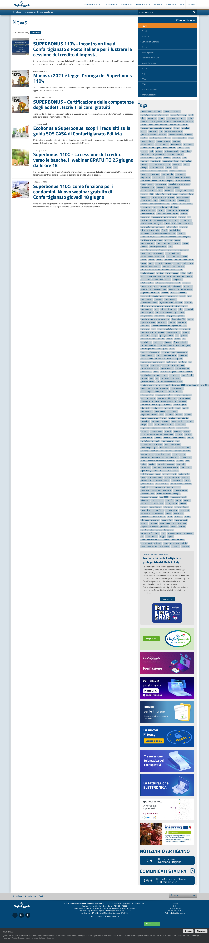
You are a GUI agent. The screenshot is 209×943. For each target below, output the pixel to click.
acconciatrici (160, 332)
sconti (174, 474)
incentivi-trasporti (180, 490)
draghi (143, 424)
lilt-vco (171, 391)
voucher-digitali (147, 312)
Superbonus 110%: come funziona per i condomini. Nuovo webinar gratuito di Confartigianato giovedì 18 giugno (73, 191)
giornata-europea (148, 381)
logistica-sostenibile (149, 546)
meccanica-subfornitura (167, 398)
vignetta (182, 217)
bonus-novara (146, 438)
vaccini (173, 293)
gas (178, 253)
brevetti (161, 339)
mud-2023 (164, 497)
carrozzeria (187, 395)
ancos (143, 125)
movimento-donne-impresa (162, 181)
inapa (143, 184)
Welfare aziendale (149, 89)
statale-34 (155, 293)
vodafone (183, 194)
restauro (159, 151)
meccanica (182, 322)
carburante (156, 421)
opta (151, 378)
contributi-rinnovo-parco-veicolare (154, 375)
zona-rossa (178, 513)
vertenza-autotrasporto (161, 326)
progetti (182, 296)
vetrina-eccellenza (164, 493)
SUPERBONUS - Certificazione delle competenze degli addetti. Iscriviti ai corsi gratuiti (83, 104)
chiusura (161, 210)
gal (142, 299)
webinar (144, 121)
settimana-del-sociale (173, 131)
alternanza (145, 500)
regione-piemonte (163, 141)
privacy (161, 118)
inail (151, 151)
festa (162, 523)
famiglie (187, 500)
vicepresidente (146, 316)
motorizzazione (167, 441)
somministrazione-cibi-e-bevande (160, 434)
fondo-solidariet (181, 520)
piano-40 (168, 342)
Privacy (175, 903)
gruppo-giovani (167, 401)
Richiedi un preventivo (152, 924)
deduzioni (166, 266)
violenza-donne (183, 197)
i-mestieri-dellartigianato (167, 329)
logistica (144, 128)
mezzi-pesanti (170, 299)
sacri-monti (165, 372)
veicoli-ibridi (170, 253)
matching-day (184, 474)
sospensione (182, 352)
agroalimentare (161, 125)
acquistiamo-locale (148, 345)
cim (190, 362)
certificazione (146, 372)
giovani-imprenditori (149, 134)
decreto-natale (171, 510)
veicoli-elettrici (154, 266)
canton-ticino (157, 279)
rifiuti (191, 138)
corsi (175, 167)
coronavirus (152, 118)
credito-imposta (173, 177)
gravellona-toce (147, 484)
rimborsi (165, 365)
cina (187, 461)
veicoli (177, 283)
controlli (166, 474)
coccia (183, 220)
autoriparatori (161, 184)
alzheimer (174, 207)
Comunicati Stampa (150, 41)
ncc (163, 428)
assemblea (182, 138)
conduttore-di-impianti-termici (153, 276)
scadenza (182, 293)
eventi (166, 111)
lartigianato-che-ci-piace (163, 220)
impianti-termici (186, 204)
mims (187, 480)
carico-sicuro (188, 263)
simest (167, 279)
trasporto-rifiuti (184, 398)
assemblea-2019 (173, 332)
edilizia (188, 161)
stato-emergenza (182, 368)
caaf (163, 533)
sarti (169, 276)
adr (189, 220)
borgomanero (157, 217)
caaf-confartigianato (182, 451)
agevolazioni (179, 312)
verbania (179, 434)
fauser (185, 507)
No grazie (201, 931)
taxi (174, 138)
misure (163, 296)
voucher (180, 154)
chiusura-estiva (147, 395)
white (183, 273)
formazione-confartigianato (151, 444)
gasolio (158, 158)
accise (190, 118)
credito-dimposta (147, 273)
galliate (181, 316)
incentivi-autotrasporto (150, 352)
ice (174, 200)
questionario (171, 523)
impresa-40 (172, 411)
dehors (179, 391)
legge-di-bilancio (167, 368)
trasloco (163, 418)
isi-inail (155, 388)
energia (144, 167)
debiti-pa (154, 451)
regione (177, 240)
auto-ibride (145, 388)
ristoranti (157, 543)
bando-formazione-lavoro (151, 490)
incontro (178, 260)
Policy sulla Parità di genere (175, 913)
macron (169, 339)
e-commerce (180, 174)
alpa (157, 230)
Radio (144, 47)
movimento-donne (148, 171)
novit (178, 408)
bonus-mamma (182, 428)
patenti (174, 204)
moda (150, 125)
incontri (173, 171)
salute (143, 260)
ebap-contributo (179, 438)
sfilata (187, 517)
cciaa (173, 270)
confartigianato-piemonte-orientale (154, 115)
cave (156, 286)
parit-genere (146, 253)
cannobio (144, 365)
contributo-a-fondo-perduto (151, 240)
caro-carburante (158, 227)
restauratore (146, 207)
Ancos (144, 68)
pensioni (188, 414)
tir (169, 138)
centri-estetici (165, 200)
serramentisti (146, 286)
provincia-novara (177, 365)
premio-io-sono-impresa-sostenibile (155, 319)
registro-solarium (166, 302)
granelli (144, 164)
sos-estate (145, 181)
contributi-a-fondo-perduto (179, 184)
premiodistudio (178, 266)
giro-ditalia (145, 408)
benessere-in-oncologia (150, 174)
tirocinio (160, 273)
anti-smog (164, 388)
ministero (165, 352)
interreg (144, 194)
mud (151, 164)
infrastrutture (172, 227)
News (39, 12)
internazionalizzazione (167, 237)
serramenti (145, 154)
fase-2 (164, 230)
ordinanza (178, 517)
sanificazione (157, 408)
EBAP (144, 84)
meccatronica (175, 125)
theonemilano (177, 480)
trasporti (167, 121)
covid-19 (181, 233)
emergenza (183, 210)
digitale (185, 243)
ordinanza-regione (183, 345)
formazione (175, 111)
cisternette (169, 378)
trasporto (157, 111)
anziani (188, 484)
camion (177, 243)
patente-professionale (157, 289)
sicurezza (188, 134)
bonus (165, 144)
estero (143, 464)
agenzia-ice (176, 326)
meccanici (169, 306)
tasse (172, 349)
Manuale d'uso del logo (175, 910)
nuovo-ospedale (178, 421)
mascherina (174, 375)
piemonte (145, 451)
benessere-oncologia (149, 497)
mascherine (167, 161)
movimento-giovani (174, 358)
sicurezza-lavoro (147, 230)
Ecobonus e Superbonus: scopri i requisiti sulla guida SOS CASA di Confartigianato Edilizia (81, 130)
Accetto (188, 931)
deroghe (186, 332)
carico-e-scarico (159, 517)
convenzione (186, 151)
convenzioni (162, 171)
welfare (171, 154)
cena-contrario (147, 358)
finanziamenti (176, 144)
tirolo (148, 536)
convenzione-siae (166, 447)
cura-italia (158, 299)
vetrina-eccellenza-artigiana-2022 (165, 457)
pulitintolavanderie (183, 181)
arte (182, 467)
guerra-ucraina (158, 362)
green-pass (153, 131)
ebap (143, 118)
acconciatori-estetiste (149, 368)
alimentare (145, 306)
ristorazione (159, 316)
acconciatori (175, 115)
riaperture (145, 428)
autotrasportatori (147, 213)
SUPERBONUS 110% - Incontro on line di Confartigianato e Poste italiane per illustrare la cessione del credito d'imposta (82, 49)
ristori (188, 467)
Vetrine (191, 4)
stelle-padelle (146, 220)
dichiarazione (180, 424)
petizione (186, 283)
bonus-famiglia (187, 375)
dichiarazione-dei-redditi (150, 270)
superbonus (35, 32)
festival (175, 273)
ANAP (144, 78)
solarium (170, 428)
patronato (176, 141)
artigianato (160, 194)
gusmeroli (185, 546)
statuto (155, 296)
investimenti (155, 161)
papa (174, 372)
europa (154, 335)
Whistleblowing (175, 908)
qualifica (184, 335)
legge (155, 200)
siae (182, 161)
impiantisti (189, 309)
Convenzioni (110, 4)
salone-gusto (162, 349)
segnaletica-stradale (149, 414)
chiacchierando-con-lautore (171, 381)
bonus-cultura (180, 401)
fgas (156, 309)
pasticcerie (188, 286)
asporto (170, 536)
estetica (144, 246)
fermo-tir (144, 431)
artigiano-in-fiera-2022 (150, 533)
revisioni (177, 263)
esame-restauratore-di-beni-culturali (155, 540)
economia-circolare (160, 207)
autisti (158, 144)
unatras (144, 138)
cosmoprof (145, 335)
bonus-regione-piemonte (161, 405)
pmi (189, 217)
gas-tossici (162, 322)
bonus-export (185, 329)
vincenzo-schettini (148, 339)
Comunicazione (92, 4)
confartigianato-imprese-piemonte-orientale (158, 233)
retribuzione (145, 467)
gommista (145, 421)
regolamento (172, 210)
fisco (176, 161)
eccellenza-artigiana (149, 237)
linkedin (159, 260)
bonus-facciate (155, 507)
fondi (161, 414)
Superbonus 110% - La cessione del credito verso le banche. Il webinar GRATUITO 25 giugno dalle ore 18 (83, 160)
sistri (178, 378)
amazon (144, 507)
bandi (143, 477)
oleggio (162, 536)
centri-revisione (147, 158)
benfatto (180, 461)
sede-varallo (171, 362)
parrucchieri (161, 243)
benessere (161, 187)
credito (144, 289)
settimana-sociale (171, 151)
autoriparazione (173, 118)
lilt (165, 138)
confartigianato (156, 121)
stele (170, 246)
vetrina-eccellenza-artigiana (167, 213)
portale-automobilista (164, 312)
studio (180, 270)
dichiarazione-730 (178, 319)
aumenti (165, 293)
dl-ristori (188, 434)
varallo (167, 223)
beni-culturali (164, 546)
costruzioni (155, 428)
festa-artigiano (147, 391)
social (158, 474)
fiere (143, 461)
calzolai (168, 167)
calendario (145, 329)
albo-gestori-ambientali (150, 520)
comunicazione (147, 256)
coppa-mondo (146, 503)
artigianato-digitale (155, 477)
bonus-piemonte (147, 187)
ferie (191, 194)
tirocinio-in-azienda (182, 447)
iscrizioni (182, 526)
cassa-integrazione (148, 190)
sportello (189, 421)
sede (175, 194)
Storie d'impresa (149, 62)
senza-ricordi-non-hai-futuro (152, 510)
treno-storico (174, 289)
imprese (167, 158)
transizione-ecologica (166, 464)
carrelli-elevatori (147, 530)
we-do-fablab (146, 223)
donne (143, 263)
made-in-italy (167, 520)
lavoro (151, 148)
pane (153, 329)
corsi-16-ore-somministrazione (153, 250)
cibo (180, 309)
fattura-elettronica (185, 223)
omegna (176, 493)
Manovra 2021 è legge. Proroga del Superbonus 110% (82, 78)
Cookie (175, 906)
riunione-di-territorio (149, 302)
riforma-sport (146, 543)
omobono (182, 362)
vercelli (184, 125)
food (143, 434)
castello (172, 148)
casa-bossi (145, 296)
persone (168, 263)
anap (184, 115)
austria (181, 372)
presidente (164, 526)
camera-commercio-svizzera (152, 513)
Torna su (183, 895)
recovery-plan (178, 276)
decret (154, 536)
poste (156, 372)
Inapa (144, 73)
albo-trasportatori (148, 349)
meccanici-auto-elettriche (166, 355)
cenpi (155, 177)
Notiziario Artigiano (150, 57)
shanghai (177, 431)
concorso (178, 302)
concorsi (165, 270)
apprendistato (146, 411)
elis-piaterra (146, 480)
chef (150, 424)
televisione (168, 507)
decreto (176, 128)
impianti (144, 487)
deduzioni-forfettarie (166, 345)
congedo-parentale (163, 454)
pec (185, 326)
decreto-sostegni (147, 243)
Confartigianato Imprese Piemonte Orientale (21, 4)
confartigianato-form (158, 246)
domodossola (186, 457)
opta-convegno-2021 (149, 471)
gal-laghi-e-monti (166, 335)
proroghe (168, 260)
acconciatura (153, 418)
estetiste (189, 121)
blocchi (177, 339)
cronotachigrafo (184, 237)
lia (158, 381)
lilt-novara (182, 523)
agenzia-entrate (147, 454)
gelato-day (183, 355)
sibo (177, 441)
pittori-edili (181, 464)
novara (144, 148)
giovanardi (177, 286)
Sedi (182, 4)
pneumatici (177, 164)
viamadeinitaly (160, 411)
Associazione (143, 4)
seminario (145, 217)
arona (143, 418)
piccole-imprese (181, 306)
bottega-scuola (147, 332)
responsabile (160, 358)
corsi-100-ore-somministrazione (165, 467)
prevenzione (146, 362)
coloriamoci (188, 533)
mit (157, 378)
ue (162, 378)
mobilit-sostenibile (181, 250)
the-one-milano (177, 388)
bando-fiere (168, 530)
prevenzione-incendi (178, 497)
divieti (170, 517)
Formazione (126, 4)
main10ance (146, 200)
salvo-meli (145, 326)
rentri (190, 273)
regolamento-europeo (149, 526)
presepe (186, 431)
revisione (162, 134)
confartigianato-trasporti (159, 204)
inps (173, 352)
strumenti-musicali (172, 477)
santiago (152, 464)
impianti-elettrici (147, 355)
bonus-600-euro (162, 484)
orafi (170, 250)
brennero (168, 240)
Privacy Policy (129, 936)
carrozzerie (185, 177)
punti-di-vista (175, 230)
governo (171, 197)
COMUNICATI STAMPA (167, 871)
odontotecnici (178, 121)
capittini (189, 372)
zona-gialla (145, 227)
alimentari (176, 158)
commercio (145, 405)
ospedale (188, 302)
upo (184, 158)
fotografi (144, 161)
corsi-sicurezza (166, 451)
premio (175, 471)
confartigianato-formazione (160, 128)
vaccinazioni (155, 365)
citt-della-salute (147, 474)
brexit (169, 194)
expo (170, 243)
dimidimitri (145, 197)
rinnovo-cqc (159, 256)
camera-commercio (162, 164)
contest (168, 513)
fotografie (169, 500)
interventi (175, 546)
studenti (168, 431)
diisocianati (188, 190)
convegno (153, 523)
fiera (165, 148)
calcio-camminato (159, 197)
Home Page (16, 12)
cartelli (185, 408)
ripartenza (167, 490)
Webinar (145, 36)
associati (185, 477)
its (142, 536)
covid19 (144, 523)
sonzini (159, 530)
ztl (184, 339)
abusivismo (169, 190)
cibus (175, 454)
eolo (152, 493)
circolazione (172, 296)
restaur (182, 454)
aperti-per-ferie (156, 138)
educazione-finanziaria (164, 283)
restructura (145, 279)
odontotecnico (146, 309)
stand (168, 273)
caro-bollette (146, 342)
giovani (150, 184)
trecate (151, 260)
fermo (161, 177)
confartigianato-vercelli (150, 441)
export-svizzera (177, 484)
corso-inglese (165, 471)
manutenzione (157, 500)
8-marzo (165, 421)
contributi (185, 128)
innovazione (160, 395)
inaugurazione (160, 391)
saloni (169, 395)
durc (176, 220)
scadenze (169, 414)
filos (161, 503)
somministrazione (176, 134)
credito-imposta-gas (149, 447)
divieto (190, 319)
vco (189, 296)
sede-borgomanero (157, 487)
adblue (190, 438)
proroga (179, 190)
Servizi (158, 4)
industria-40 (184, 510)
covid (191, 115)
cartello (178, 500)
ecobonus (181, 171)
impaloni (172, 322)
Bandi (144, 31)
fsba (174, 223)
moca (157, 424)
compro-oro (177, 279)
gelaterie (167, 438)
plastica (172, 418)
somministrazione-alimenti (177, 256)
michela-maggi (156, 431)
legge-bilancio (186, 289)
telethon (179, 414)
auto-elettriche (167, 174)
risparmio (145, 293)
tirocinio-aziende (173, 487)
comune (178, 507)
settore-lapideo (167, 424)
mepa (151, 263)
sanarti (144, 141)
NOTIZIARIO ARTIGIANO (165, 851)
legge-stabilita (182, 418)
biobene (180, 148)
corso (183, 118)
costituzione (146, 517)
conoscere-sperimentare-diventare (160, 461)
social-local (158, 342)
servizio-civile (165, 286)
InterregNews (148, 52)
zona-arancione (170, 217)
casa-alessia (188, 260)
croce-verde (169, 408)
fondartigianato (173, 187)
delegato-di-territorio (168, 309)
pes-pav (149, 299)
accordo (144, 378)
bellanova (145, 493)
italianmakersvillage (172, 444)
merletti (144, 151)
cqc (161, 131)
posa (166, 543)
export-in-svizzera (148, 398)
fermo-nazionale (180, 342)
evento (144, 266)
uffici (160, 190)
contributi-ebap (178, 540)
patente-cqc (188, 144)
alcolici (173, 526)
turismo (183, 503)
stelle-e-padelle (147, 283)
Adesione (171, 4)
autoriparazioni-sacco (161, 480)
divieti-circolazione (148, 210)
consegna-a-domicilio (178, 543)
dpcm (158, 148)
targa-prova (171, 316)
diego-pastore (157, 306)
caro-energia (158, 253)
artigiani (144, 204)
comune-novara (147, 144)
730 (151, 194)
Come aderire (167, 599)
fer (177, 335)
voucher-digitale (180, 405)
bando (151, 141)
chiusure (155, 401)
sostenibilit (145, 457)
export (143, 131)
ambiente (159, 263)
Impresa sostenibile (150, 94)
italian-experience (156, 167)
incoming (183, 227)
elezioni (186, 164)
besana (189, 276)
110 (187, 148)
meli (156, 503)
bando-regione (183, 200)
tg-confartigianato (148, 322)
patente (178, 395)
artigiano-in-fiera (159, 154)
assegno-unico (171, 503)
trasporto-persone (175, 533)
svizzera (184, 213)
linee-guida (145, 401)
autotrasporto (146, 111)
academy (158, 438)
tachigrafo (158, 223)
